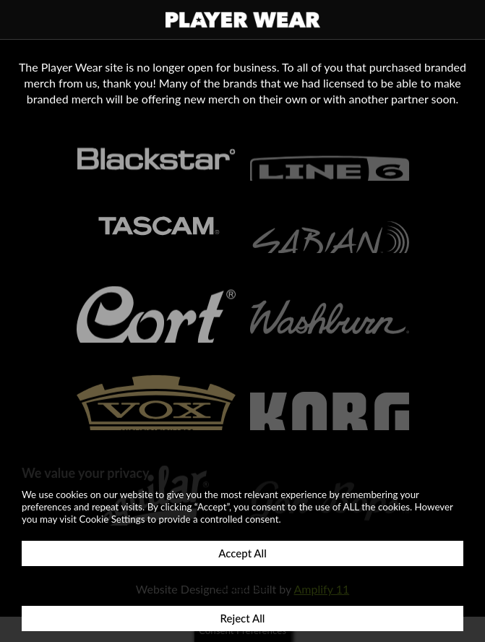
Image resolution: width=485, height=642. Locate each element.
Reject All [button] (242, 618)
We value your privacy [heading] (85, 473)
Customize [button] (242, 585)
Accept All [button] (242, 553)
